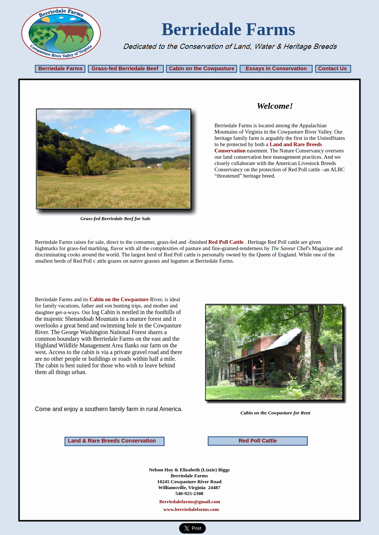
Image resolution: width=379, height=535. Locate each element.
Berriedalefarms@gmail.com (189, 501)
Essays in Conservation (276, 68)
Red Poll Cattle (226, 242)
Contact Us (332, 68)
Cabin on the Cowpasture (202, 68)
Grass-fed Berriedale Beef (125, 68)
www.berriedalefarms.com (191, 509)
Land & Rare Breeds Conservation (112, 441)
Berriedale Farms (60, 68)
